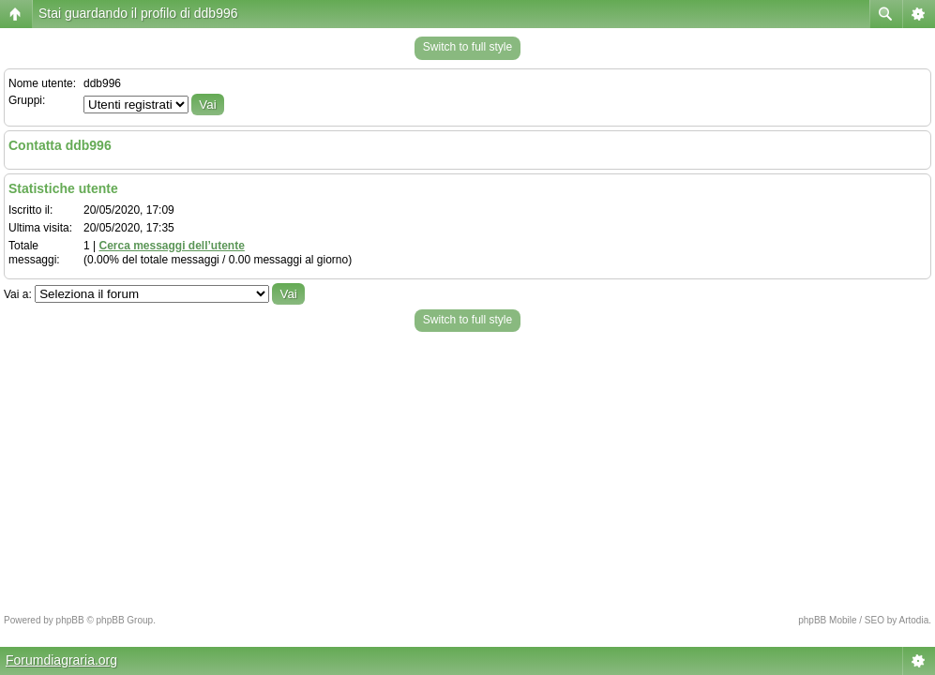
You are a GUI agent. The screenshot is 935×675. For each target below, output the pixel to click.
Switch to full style (467, 46)
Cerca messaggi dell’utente (171, 245)
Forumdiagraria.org (61, 660)
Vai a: (18, 294)
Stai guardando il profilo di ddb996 (138, 13)
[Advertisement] (467, 468)
